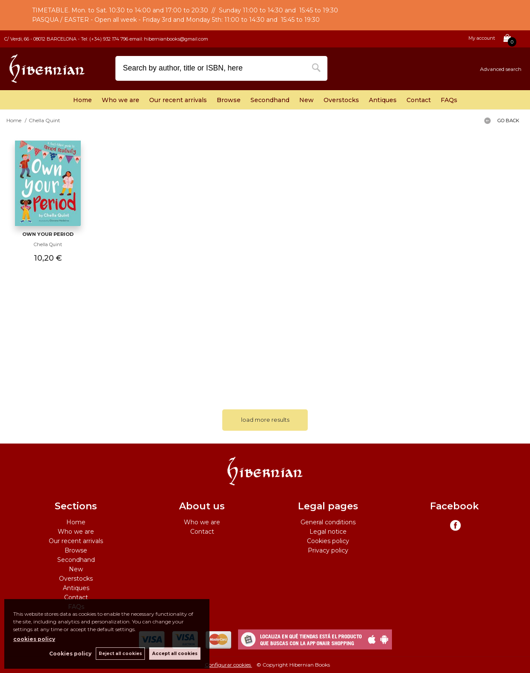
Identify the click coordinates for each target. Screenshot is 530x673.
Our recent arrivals (178, 100)
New (306, 100)
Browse (229, 100)
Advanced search (500, 69)
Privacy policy (328, 550)
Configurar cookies (228, 664)
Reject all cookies (120, 653)
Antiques (383, 100)
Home (82, 100)
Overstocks (341, 100)
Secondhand (269, 100)
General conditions (328, 522)
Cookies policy (328, 541)
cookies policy (34, 639)
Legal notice (328, 531)
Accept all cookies (174, 653)
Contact (418, 100)
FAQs (449, 100)
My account (481, 38)
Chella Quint (48, 244)
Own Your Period (48, 234)
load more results (265, 419)
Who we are (120, 100)
